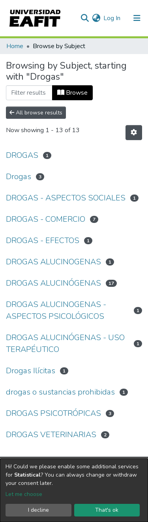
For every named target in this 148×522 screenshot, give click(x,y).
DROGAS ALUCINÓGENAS (53, 283)
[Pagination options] (134, 132)
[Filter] (29, 92)
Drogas (18, 176)
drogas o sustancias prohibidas (60, 392)
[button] (96, 18)
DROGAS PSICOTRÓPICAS (53, 413)
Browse (72, 92)
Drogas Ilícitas (30, 370)
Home (14, 46)
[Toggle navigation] (137, 18)
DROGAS (22, 155)
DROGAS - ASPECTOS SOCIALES (66, 198)
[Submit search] (85, 18)
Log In (112, 18)
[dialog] (74, 490)
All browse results (35, 112)
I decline (38, 510)
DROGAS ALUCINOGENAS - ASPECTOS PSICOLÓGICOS (56, 310)
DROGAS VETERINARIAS (51, 434)
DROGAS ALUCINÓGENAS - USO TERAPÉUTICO (65, 343)
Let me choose (24, 494)
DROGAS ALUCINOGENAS (53, 261)
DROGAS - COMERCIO (45, 219)
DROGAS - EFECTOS (42, 240)
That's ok (106, 510)
